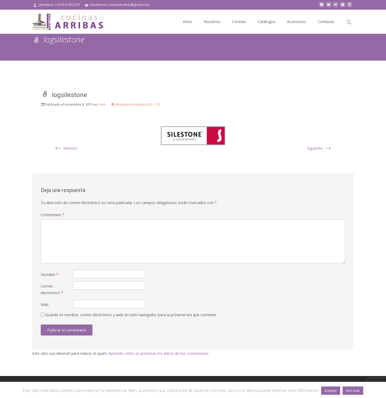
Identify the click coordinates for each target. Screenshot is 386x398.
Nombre (49, 274)
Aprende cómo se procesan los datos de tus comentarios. (159, 353)
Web (45, 304)
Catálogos (266, 21)
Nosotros (212, 21)
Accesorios (296, 21)
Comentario (53, 214)
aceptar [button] (330, 390)
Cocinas (239, 21)
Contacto (326, 21)
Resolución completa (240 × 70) (137, 104)
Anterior (65, 148)
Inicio (187, 21)
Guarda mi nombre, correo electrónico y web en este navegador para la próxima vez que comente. (131, 314)
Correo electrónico (52, 289)
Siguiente (319, 148)
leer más (353, 390)
